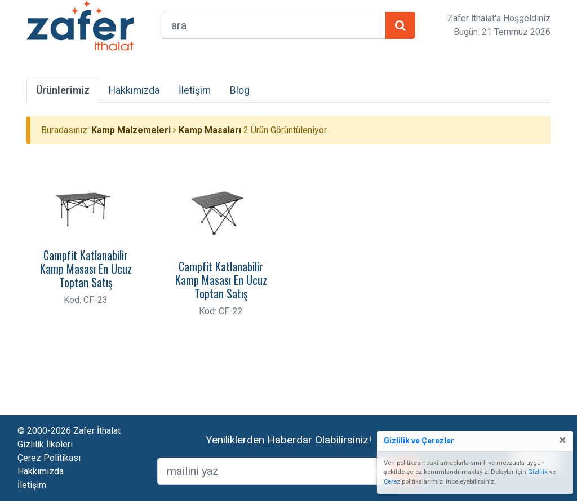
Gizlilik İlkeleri (45, 444)
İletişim (195, 90)
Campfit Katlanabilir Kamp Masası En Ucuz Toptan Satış (86, 269)
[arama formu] (274, 25)
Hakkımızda (134, 90)
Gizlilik (538, 472)
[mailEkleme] (273, 471)
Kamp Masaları (210, 130)
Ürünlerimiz (63, 90)
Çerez (392, 481)
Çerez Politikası (49, 457)
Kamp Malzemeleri (131, 130)
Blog (240, 90)
